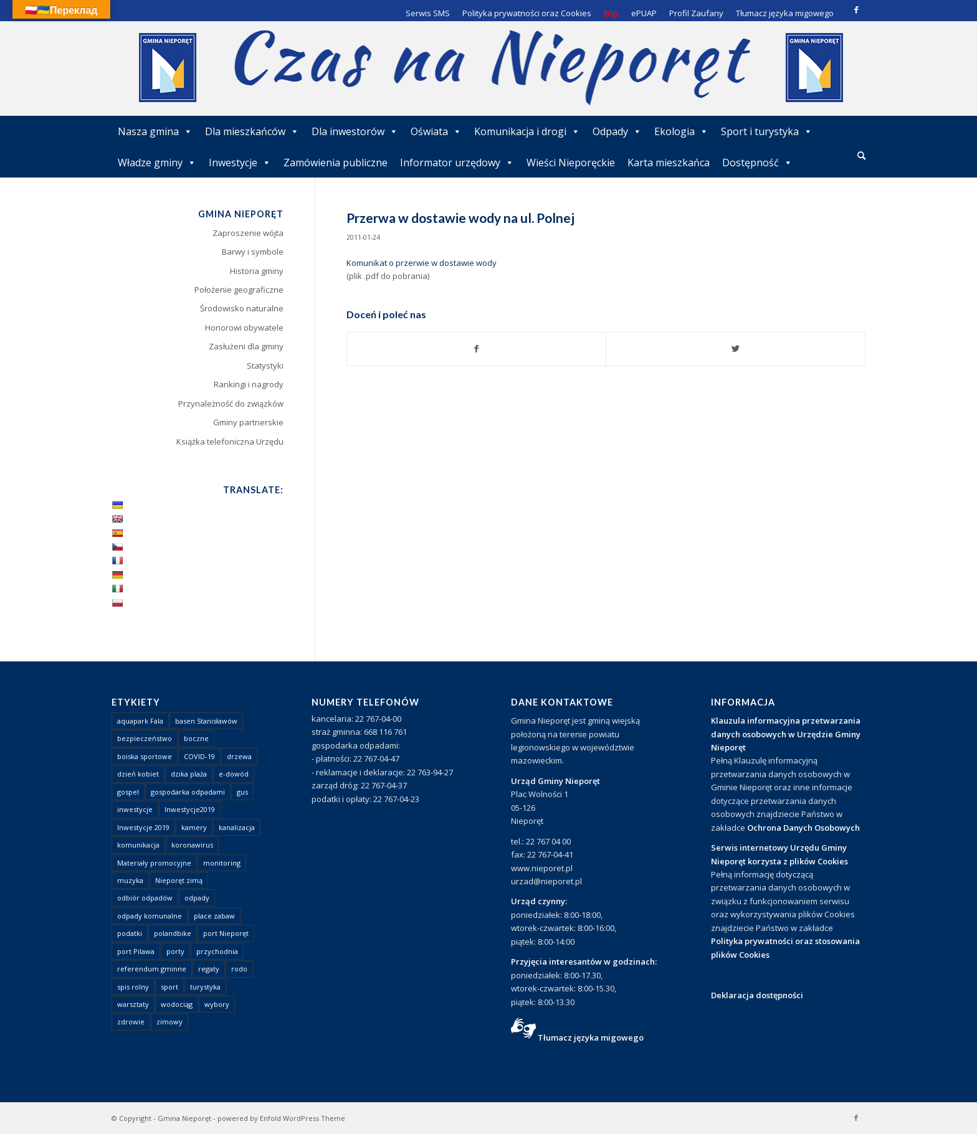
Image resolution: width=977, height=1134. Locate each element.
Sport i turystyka (767, 131)
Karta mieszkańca (668, 162)
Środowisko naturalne (242, 308)
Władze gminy (157, 162)
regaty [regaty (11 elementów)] (208, 968)
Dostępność (757, 162)
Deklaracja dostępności (757, 995)
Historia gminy (257, 270)
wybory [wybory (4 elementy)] (216, 1004)
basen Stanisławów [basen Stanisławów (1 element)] (206, 720)
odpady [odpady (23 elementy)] (196, 897)
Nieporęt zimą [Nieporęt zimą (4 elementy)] (179, 880)
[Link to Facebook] (856, 9)
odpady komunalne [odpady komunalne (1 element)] (149, 915)
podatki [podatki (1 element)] (129, 933)
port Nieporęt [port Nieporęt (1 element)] (226, 933)
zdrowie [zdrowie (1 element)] (131, 1021)
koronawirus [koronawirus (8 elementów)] (192, 844)
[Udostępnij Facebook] (476, 349)
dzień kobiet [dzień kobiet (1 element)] (138, 773)
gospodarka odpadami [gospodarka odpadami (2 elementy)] (188, 791)
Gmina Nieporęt (184, 1118)
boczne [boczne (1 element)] (196, 738)
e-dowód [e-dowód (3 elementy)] (234, 773)
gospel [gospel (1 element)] (128, 791)
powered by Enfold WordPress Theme (281, 1118)
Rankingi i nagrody (249, 384)
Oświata (436, 131)
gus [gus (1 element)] (242, 791)
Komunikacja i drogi (527, 131)
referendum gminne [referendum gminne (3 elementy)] (151, 968)
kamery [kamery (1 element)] (194, 827)
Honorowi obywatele (244, 327)
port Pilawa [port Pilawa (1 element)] (136, 951)
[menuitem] (861, 156)
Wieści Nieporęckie (571, 162)
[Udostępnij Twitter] (735, 349)
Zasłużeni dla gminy (246, 346)
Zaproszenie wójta (248, 233)
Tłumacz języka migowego (591, 1037)
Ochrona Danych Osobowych (803, 827)
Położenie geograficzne (239, 289)
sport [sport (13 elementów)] (169, 986)
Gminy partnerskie (248, 422)
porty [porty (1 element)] (175, 951)
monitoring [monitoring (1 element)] (222, 862)
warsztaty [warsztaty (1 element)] (133, 1004)
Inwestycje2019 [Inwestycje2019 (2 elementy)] (189, 809)
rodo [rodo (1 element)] (239, 968)
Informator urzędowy (457, 162)
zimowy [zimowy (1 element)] (169, 1021)
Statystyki (265, 365)
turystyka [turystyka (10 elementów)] (205, 986)
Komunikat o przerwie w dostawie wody (421, 262)
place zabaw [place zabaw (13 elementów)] (214, 915)
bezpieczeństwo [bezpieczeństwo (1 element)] (144, 738)
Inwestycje (240, 162)
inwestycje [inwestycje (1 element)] (135, 809)
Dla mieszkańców (252, 131)
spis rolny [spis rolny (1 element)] (133, 986)
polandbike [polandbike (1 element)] (172, 933)
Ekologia (681, 131)
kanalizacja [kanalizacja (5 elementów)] (237, 827)
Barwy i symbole (253, 251)
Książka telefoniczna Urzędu (230, 441)
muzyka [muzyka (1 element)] (130, 880)
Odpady (617, 131)
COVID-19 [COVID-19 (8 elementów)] (199, 756)
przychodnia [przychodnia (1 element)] (217, 951)
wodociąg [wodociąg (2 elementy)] (177, 1004)
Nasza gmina (155, 131)
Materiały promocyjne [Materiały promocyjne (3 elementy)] (154, 862)
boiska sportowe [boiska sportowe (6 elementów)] (144, 756)
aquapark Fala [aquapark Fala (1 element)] (140, 720)
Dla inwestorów (355, 131)
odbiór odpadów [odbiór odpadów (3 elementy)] (145, 897)
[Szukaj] (861, 155)
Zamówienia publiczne (336, 162)
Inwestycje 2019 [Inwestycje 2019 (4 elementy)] (143, 827)
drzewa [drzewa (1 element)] (239, 756)
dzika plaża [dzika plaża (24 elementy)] (189, 773)
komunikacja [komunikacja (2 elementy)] (138, 844)
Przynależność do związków (231, 403)
